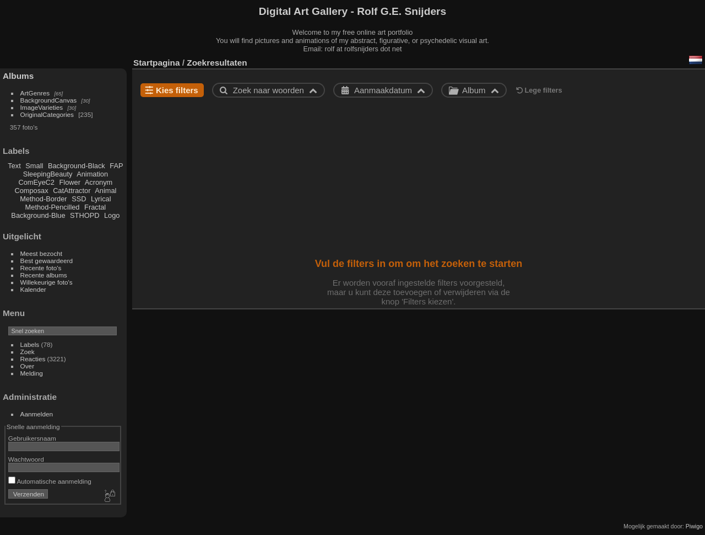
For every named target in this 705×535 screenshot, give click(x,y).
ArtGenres (35, 93)
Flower (69, 182)
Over (27, 366)
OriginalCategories (47, 114)
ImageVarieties (41, 107)
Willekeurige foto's (46, 282)
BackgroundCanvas (48, 100)
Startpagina (156, 62)
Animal (105, 190)
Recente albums (43, 275)
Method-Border (43, 199)
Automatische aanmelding (49, 481)
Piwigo (694, 526)
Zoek (27, 351)
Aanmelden (36, 414)
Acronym (99, 182)
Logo (112, 215)
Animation (92, 174)
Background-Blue (38, 215)
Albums (18, 76)
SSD (79, 199)
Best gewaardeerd (46, 260)
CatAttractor (71, 190)
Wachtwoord (26, 459)
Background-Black (76, 166)
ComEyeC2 (37, 182)
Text (14, 166)
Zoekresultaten (217, 62)
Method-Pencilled (52, 207)
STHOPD (84, 215)
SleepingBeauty (48, 174)
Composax (31, 190)
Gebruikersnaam (32, 438)
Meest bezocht (41, 253)
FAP (116, 166)
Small (34, 166)
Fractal (95, 207)
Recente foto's (41, 267)
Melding (31, 373)
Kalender (33, 289)
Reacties (33, 358)
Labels (30, 344)
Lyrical (101, 199)
